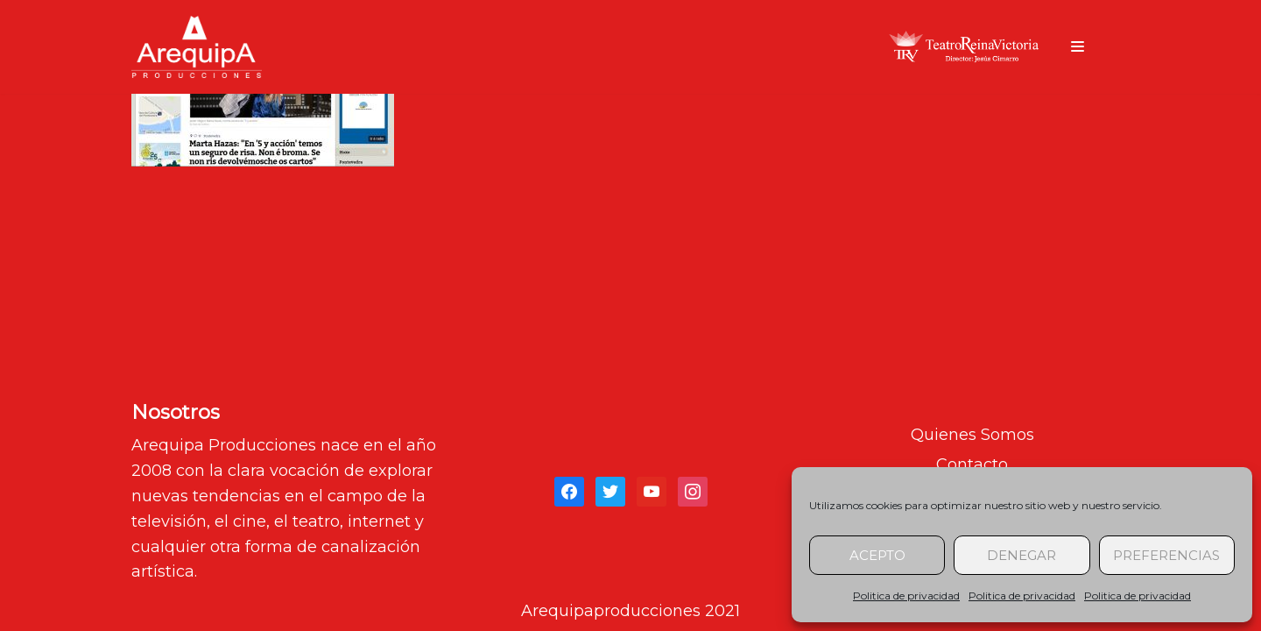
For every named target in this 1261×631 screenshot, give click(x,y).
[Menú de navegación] (1077, 46)
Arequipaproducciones (611, 610)
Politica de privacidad (906, 595)
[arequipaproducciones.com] (196, 47)
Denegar (1021, 555)
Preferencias (1166, 555)
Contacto (972, 464)
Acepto (877, 555)
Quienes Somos (972, 434)
